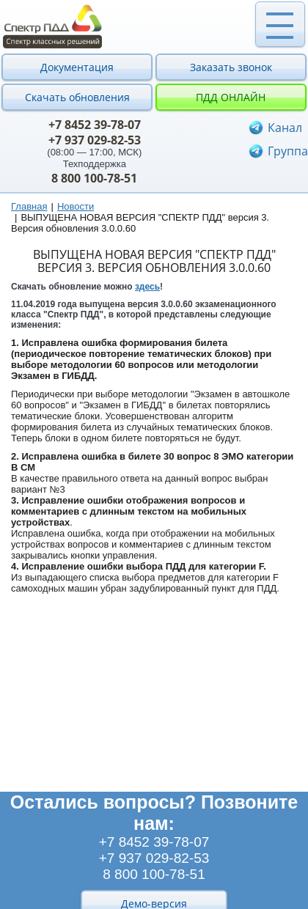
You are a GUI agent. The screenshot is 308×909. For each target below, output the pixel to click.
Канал (285, 127)
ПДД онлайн (230, 97)
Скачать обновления (77, 97)
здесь (147, 286)
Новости (75, 206)
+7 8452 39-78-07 (94, 125)
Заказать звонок (231, 67)
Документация (77, 67)
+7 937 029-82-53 (94, 140)
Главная (29, 206)
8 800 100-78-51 (94, 178)
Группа (288, 151)
